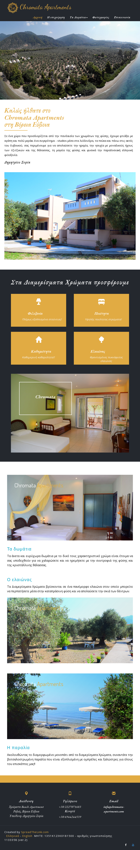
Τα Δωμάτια (79, 17)
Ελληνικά (12, 836)
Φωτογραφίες (100, 17)
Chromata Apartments (39, 7)
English (27, 836)
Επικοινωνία (122, 17)
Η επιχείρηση (56, 17)
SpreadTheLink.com (35, 832)
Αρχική (37, 17)
